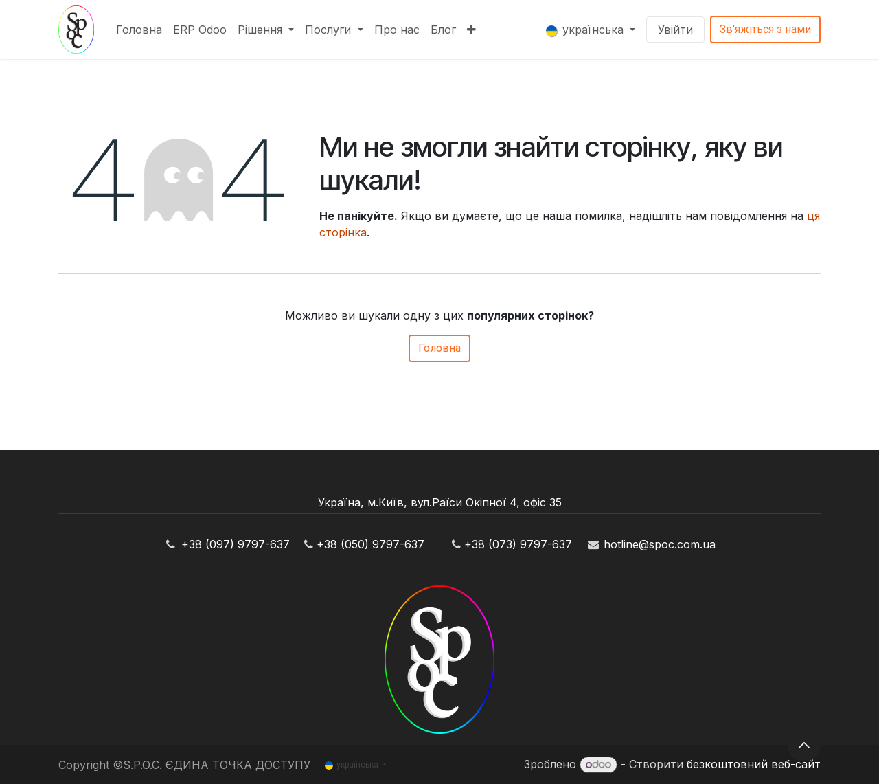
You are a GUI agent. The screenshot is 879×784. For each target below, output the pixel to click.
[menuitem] (139, 29)
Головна (439, 348)
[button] (804, 744)
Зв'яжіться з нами (765, 29)
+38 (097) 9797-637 (235, 544)
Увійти (675, 29)
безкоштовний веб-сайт (754, 764)
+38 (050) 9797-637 (370, 544)
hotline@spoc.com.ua (660, 544)
